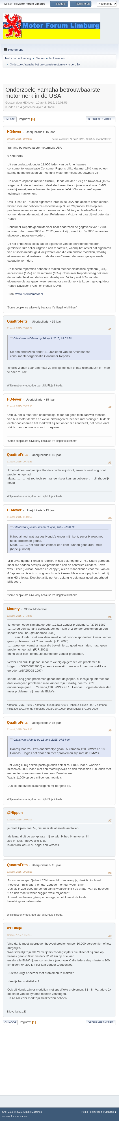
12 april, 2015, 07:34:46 (19, 615)
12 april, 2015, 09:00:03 (19, 819)
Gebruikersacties (100, 119)
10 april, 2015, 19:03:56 (19, 138)
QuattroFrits (17, 321)
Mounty (13, 609)
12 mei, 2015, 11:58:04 (19, 935)
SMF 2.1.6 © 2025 (12, 1111)
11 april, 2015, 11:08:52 (19, 517)
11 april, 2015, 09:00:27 (19, 328)
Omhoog (10, 1022)
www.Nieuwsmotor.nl (29, 294)
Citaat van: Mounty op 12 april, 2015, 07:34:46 (41, 739)
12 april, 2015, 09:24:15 (19, 871)
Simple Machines (32, 1111)
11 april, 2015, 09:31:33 (19, 461)
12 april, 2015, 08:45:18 (19, 729)
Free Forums (21, 1116)
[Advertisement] (55, 76)
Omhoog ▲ (110, 1111)
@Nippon (15, 813)
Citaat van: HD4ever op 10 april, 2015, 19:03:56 (42, 338)
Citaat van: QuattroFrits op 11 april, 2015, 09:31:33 (44, 527)
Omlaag (9, 119)
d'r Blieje (14, 928)
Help (84, 1111)
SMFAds (6, 1116)
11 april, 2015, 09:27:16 (19, 406)
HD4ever (14, 132)
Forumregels (95, 1111)
